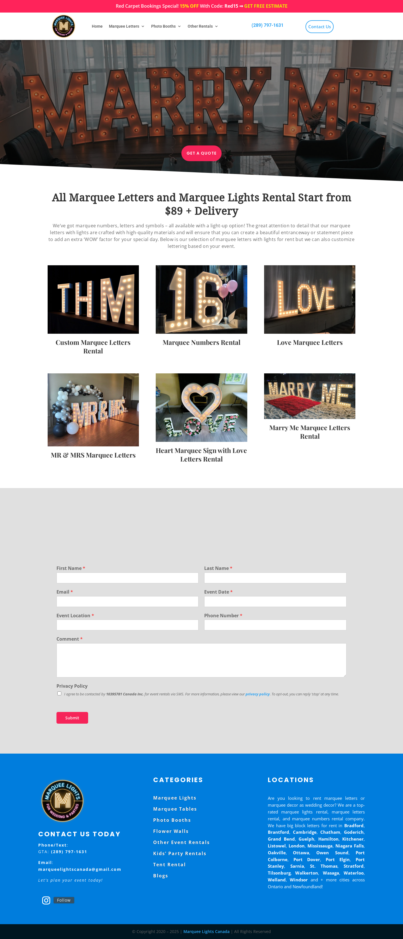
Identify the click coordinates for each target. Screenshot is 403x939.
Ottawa (301, 852)
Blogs (160, 876)
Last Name (218, 568)
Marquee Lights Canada (206, 931)
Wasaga (331, 873)
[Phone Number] (275, 625)
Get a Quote (201, 153)
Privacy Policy (72, 686)
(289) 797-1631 (267, 25)
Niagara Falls (349, 846)
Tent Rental (169, 864)
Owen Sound (332, 852)
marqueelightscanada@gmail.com (79, 869)
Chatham (330, 832)
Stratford (354, 866)
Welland (277, 880)
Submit (72, 718)
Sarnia (297, 866)
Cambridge (305, 832)
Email (64, 592)
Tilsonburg (279, 873)
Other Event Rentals (181, 842)
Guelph (306, 839)
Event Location (75, 616)
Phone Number (223, 616)
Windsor (299, 880)
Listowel (277, 846)
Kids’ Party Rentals (179, 853)
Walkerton (306, 873)
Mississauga (320, 846)
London (297, 846)
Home (97, 26)
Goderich (354, 832)
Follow (64, 900)
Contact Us (319, 26)
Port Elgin (338, 859)
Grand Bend (281, 839)
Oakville (277, 852)
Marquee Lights (175, 798)
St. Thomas (323, 866)
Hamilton (328, 839)
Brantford (278, 832)
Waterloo (354, 873)
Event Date (218, 592)
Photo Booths (163, 26)
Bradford (354, 825)
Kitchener (353, 839)
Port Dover (306, 859)
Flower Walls (171, 831)
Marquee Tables (175, 809)
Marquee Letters (124, 26)
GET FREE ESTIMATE (265, 6)
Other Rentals (200, 26)
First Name (70, 568)
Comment (69, 639)
